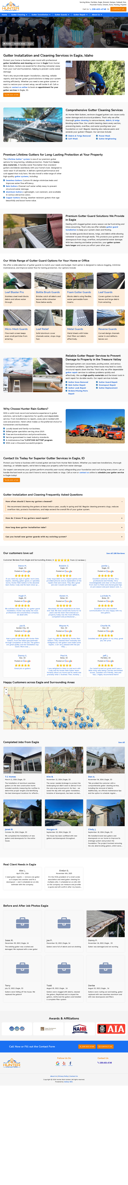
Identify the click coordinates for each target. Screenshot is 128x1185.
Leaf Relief (42, 330)
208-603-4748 (98, 9)
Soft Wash (73, 140)
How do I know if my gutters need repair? (27, 519)
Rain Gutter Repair (77, 386)
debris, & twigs (112, 121)
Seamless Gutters (14, 182)
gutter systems (21, 178)
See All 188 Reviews (115, 555)
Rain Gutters (11, 187)
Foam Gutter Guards (79, 293)
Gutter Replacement (108, 389)
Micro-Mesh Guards (16, 330)
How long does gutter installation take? (26, 529)
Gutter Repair (79, 15)
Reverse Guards (107, 330)
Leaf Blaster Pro (14, 293)
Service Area (20, 44)
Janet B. (9, 843)
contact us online (19, 88)
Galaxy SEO (68, 1101)
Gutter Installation (40, 15)
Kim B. (50, 788)
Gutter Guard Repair (108, 383)
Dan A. (91, 788)
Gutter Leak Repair (77, 389)
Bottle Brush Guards (48, 293)
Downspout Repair (107, 386)
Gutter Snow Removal (78, 383)
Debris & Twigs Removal (79, 137)
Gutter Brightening (107, 140)
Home (4, 15)
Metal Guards (75, 330)
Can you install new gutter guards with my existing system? (36, 538)
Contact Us (118, 9)
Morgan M (52, 843)
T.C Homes (10, 788)
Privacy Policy (63, 1095)
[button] (55, 720)
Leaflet (91, 740)
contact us (84, 474)
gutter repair (72, 374)
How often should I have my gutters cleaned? (29, 503)
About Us (96, 15)
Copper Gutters (13, 199)
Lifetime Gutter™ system (18, 160)
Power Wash (104, 137)
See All (121, 754)
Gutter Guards (61, 15)
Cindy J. (92, 843)
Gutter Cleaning (18, 15)
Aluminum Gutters (14, 193)
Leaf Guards (105, 293)
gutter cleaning (81, 121)
